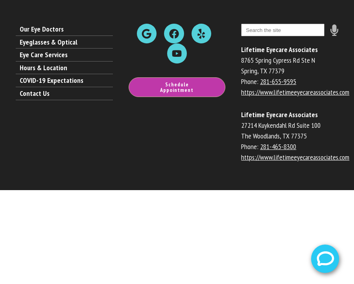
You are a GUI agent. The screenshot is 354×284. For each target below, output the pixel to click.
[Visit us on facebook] (174, 33)
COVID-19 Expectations (51, 80)
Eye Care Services (44, 54)
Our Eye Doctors (42, 29)
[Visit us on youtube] (177, 53)
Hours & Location (43, 67)
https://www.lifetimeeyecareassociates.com (295, 92)
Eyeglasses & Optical (48, 42)
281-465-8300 (278, 146)
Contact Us (35, 93)
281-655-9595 (278, 81)
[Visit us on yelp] (201, 33)
